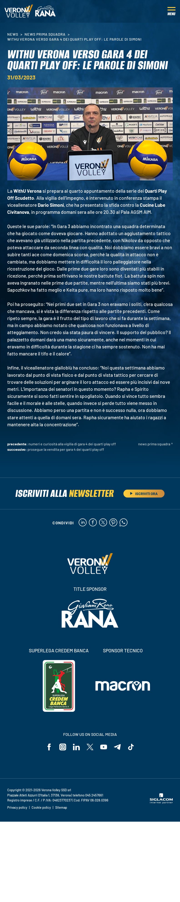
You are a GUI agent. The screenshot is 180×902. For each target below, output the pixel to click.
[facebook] (93, 522)
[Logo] (19, 11)
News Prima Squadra (45, 34)
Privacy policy (17, 807)
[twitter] (103, 522)
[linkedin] (83, 522)
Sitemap (61, 807)
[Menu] (171, 11)
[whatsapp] (124, 522)
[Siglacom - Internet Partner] (161, 802)
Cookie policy (41, 807)
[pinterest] (113, 522)
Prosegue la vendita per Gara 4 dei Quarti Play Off (66, 449)
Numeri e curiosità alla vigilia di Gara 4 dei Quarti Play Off (72, 444)
